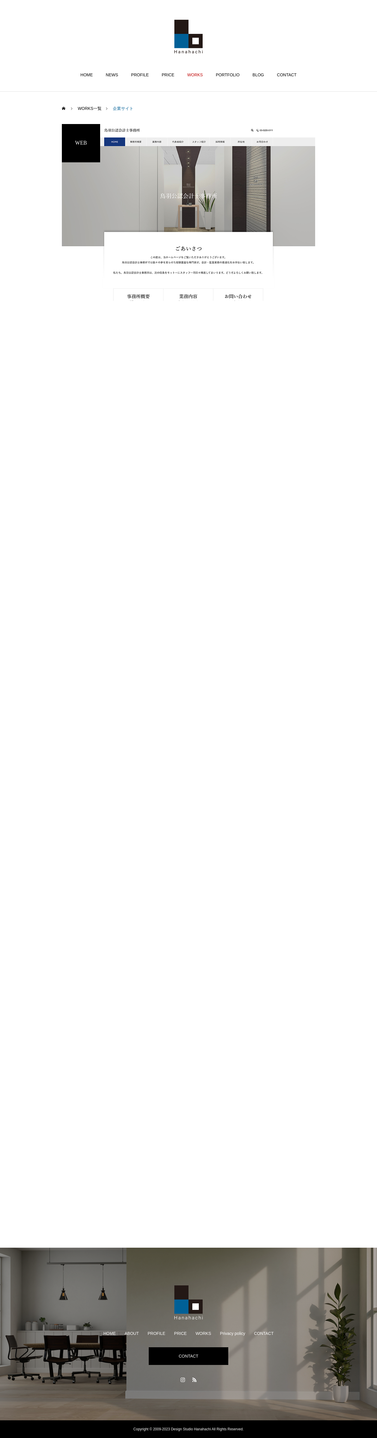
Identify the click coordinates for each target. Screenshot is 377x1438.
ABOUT (132, 1333)
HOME (86, 74)
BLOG (258, 74)
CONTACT (287, 74)
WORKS (195, 74)
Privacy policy (232, 1333)
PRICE (168, 74)
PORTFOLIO (228, 74)
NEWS (112, 74)
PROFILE (140, 74)
